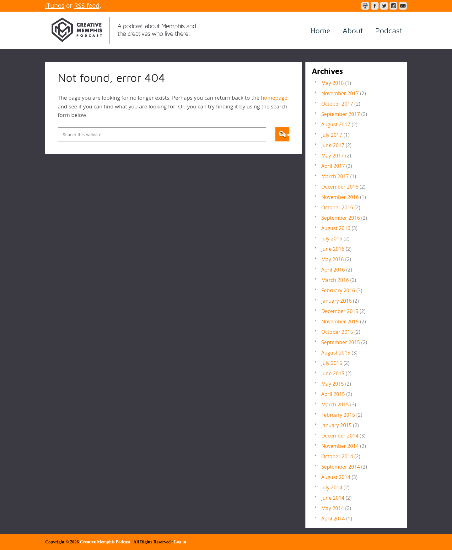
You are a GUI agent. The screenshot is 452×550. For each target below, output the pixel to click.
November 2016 (340, 197)
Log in (180, 542)
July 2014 (331, 487)
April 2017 (333, 165)
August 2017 (335, 124)
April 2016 (333, 269)
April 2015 (333, 394)
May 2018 (332, 83)
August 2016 (335, 228)
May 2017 (332, 155)
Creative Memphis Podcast (123, 30)
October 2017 (337, 103)
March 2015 (335, 404)
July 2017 (331, 134)
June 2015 (332, 373)
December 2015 (339, 311)
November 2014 (340, 446)
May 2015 (332, 383)
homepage (274, 97)
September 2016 (340, 217)
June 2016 (332, 248)
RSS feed (87, 5)
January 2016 (336, 300)
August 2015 (335, 352)
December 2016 (339, 186)
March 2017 (335, 176)
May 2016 (332, 259)
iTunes (54, 5)
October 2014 (337, 456)
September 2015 (340, 342)
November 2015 (340, 321)
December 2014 (339, 435)
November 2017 (340, 93)
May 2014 (332, 508)
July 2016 (331, 238)
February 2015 (338, 414)
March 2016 (335, 280)
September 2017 (340, 114)
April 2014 (333, 518)
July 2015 (331, 363)
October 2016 (337, 207)
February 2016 (338, 290)
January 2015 (336, 425)
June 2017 (332, 145)
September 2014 (340, 466)
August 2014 (335, 477)
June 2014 (332, 497)
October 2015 (337, 331)
